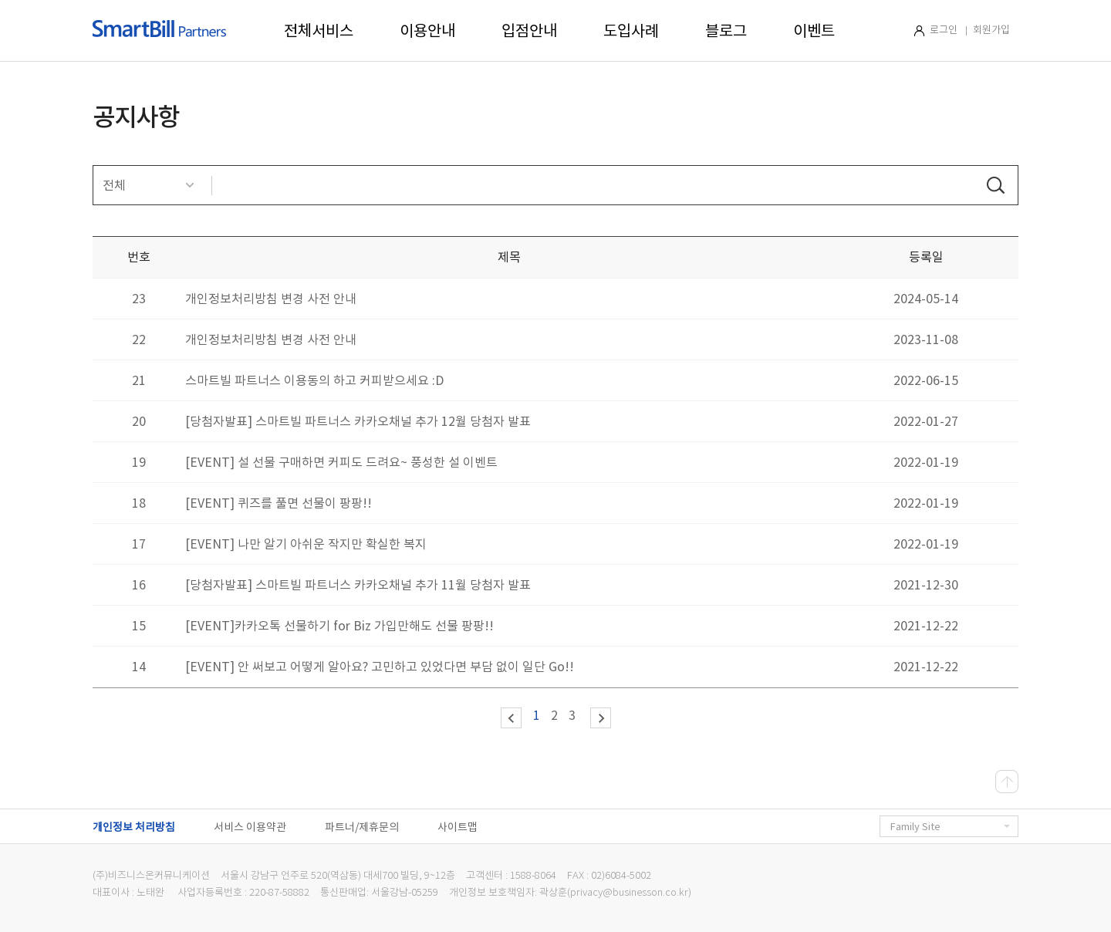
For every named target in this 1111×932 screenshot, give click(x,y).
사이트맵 (457, 827)
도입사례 (631, 31)
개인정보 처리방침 (134, 827)
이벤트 (814, 31)
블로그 (726, 31)
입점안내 (529, 31)
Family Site (950, 826)
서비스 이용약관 (250, 827)
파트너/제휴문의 (362, 827)
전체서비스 (318, 31)
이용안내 (427, 31)
